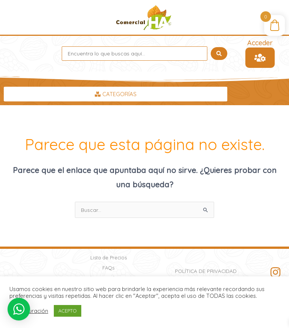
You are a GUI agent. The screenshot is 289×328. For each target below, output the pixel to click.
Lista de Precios (108, 257)
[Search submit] (219, 53)
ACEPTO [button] (67, 311)
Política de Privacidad (206, 271)
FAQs (108, 268)
